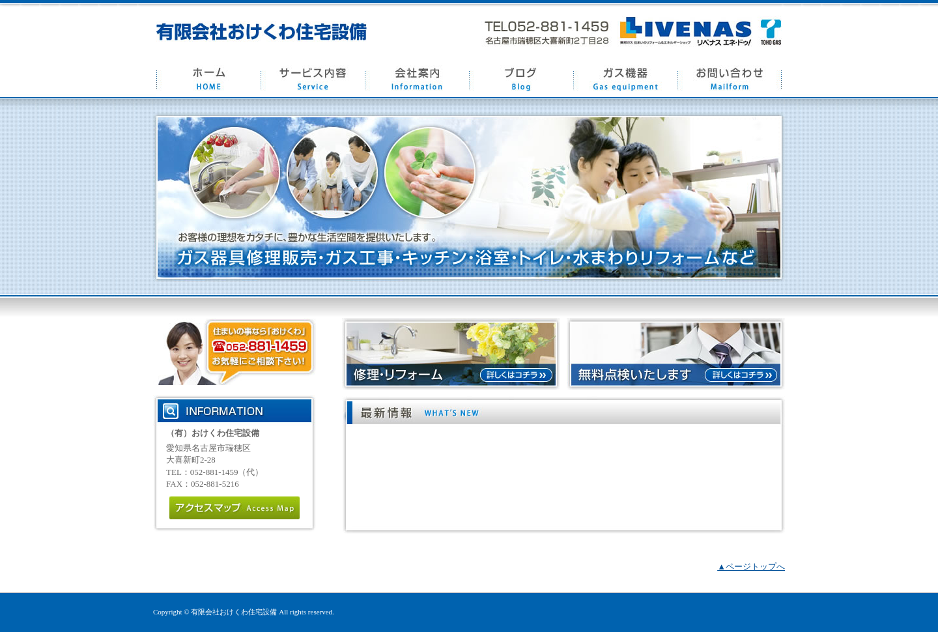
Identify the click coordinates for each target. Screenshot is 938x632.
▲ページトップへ (751, 566)
